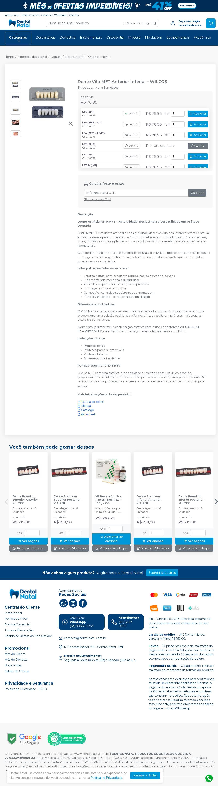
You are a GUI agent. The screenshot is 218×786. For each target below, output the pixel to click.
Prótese (134, 37)
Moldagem (153, 37)
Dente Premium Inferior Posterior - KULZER (191, 500)
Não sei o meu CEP (97, 199)
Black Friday (13, 665)
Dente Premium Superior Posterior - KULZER (68, 500)
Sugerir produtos (162, 572)
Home (9, 57)
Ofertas (74, 15)
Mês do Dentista (16, 660)
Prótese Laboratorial (32, 57)
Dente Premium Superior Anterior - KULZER (26, 500)
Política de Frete (16, 618)
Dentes (56, 57)
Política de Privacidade (106, 777)
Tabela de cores (90, 401)
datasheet (86, 414)
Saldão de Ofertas (17, 671)
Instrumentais (91, 37)
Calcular (197, 193)
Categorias (18, 37)
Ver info (131, 113)
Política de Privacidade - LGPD (26, 689)
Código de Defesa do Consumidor (28, 636)
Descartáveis (45, 37)
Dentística (67, 37)
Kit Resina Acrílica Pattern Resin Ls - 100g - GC (108, 500)
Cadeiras (46, 15)
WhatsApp (60, 15)
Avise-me (197, 145)
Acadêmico (202, 37)
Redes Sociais (30, 15)
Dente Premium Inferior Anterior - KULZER (149, 500)
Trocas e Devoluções (19, 630)
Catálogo (86, 410)
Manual (84, 406)
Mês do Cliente (15, 654)
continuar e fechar (145, 775)
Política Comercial (17, 624)
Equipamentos (178, 37)
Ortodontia (115, 37)
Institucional (12, 15)
